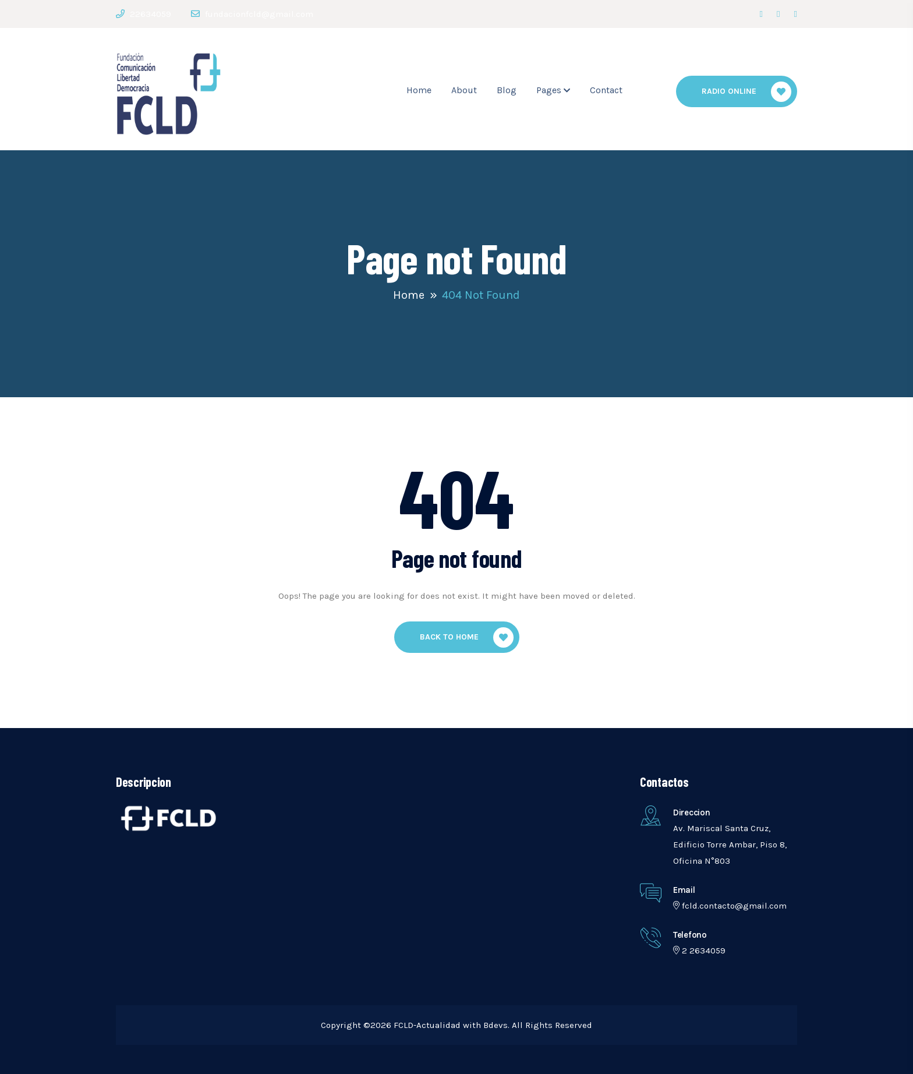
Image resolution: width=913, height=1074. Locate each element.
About (464, 90)
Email (684, 890)
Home (418, 90)
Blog (506, 90)
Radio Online (746, 92)
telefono (690, 935)
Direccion (691, 812)
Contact (606, 90)
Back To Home (467, 637)
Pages (548, 90)
